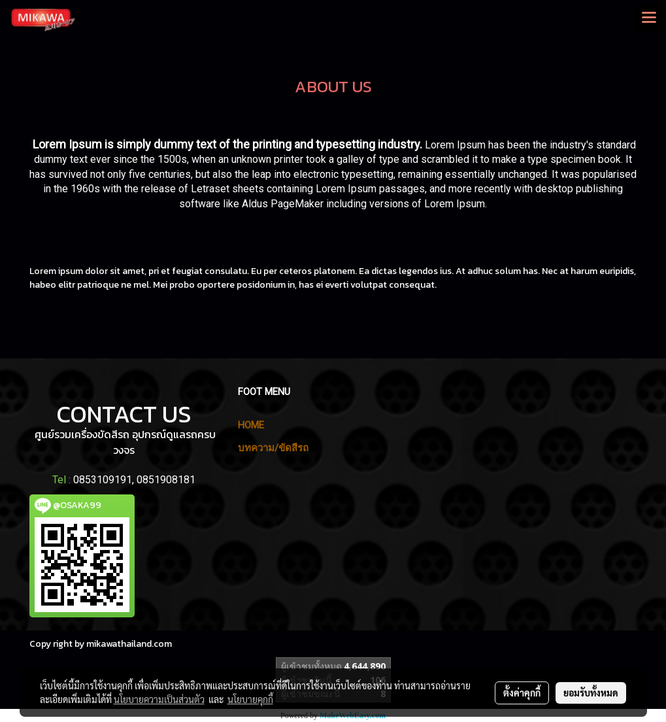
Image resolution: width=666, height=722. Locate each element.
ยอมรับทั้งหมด (590, 692)
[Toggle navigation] (649, 18)
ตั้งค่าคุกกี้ (522, 692)
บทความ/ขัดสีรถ (273, 448)
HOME (251, 425)
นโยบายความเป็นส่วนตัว (159, 699)
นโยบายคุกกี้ (250, 699)
